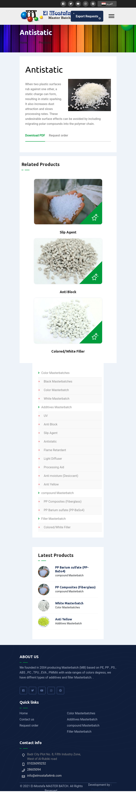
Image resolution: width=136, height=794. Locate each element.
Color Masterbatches (54, 373)
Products (45, 42)
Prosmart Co (99, 789)
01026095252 (36, 763)
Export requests (87, 16)
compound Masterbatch (56, 493)
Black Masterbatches (58, 381)
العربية (107, 4)
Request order (29, 725)
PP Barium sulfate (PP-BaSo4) (64, 510)
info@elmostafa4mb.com (44, 775)
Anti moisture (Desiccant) (61, 476)
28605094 (34, 769)
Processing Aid (54, 467)
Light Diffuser (53, 458)
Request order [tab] (58, 135)
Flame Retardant (55, 450)
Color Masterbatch (56, 390)
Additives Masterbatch (55, 407)
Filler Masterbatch (52, 519)
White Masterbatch (56, 398)
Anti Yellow (51, 484)
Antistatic (50, 441)
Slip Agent (50, 433)
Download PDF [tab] (35, 135)
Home (24, 42)
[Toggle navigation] (111, 16)
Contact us (27, 719)
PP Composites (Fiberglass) (63, 501)
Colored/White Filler (57, 527)
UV (46, 416)
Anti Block (50, 424)
